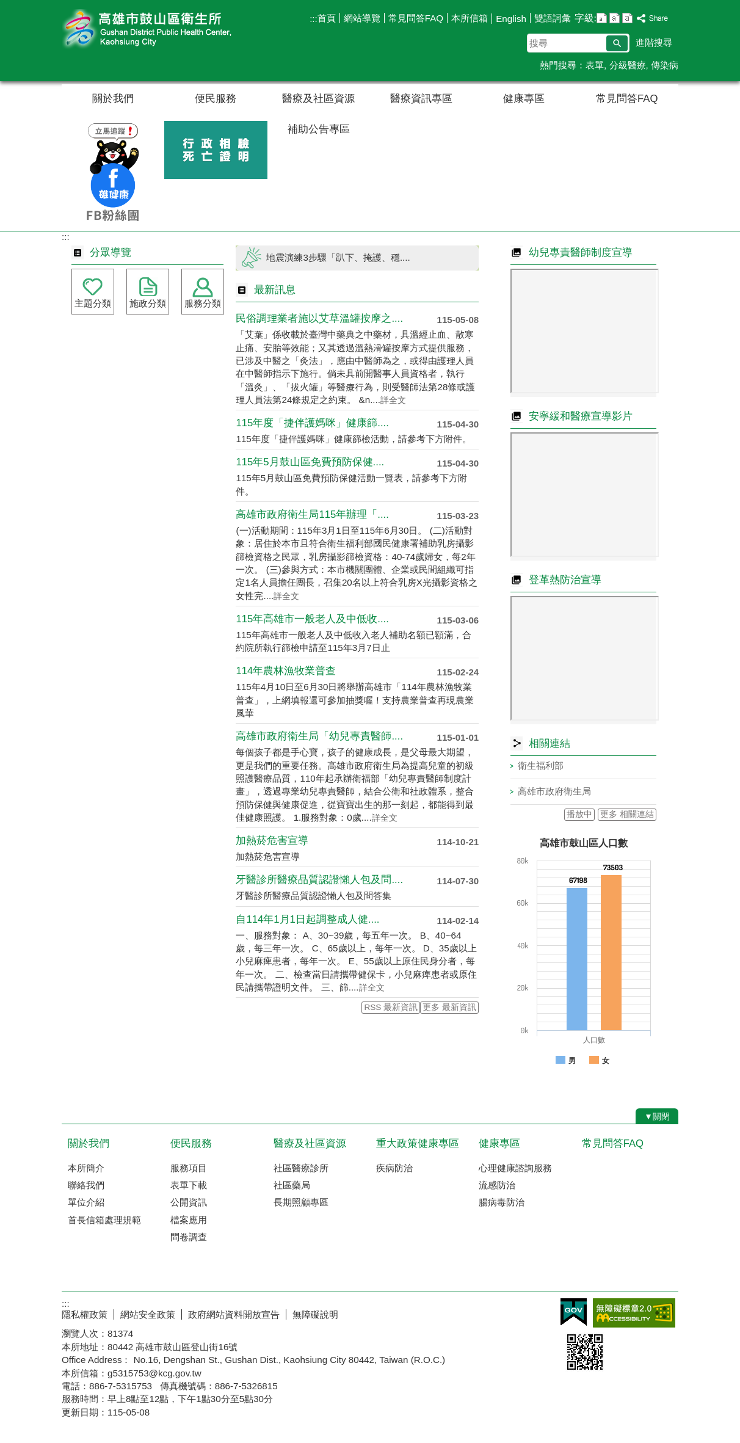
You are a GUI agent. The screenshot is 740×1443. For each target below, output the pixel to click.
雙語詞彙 (552, 18)
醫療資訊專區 (421, 98)
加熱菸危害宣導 (272, 840)
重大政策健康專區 (417, 1143)
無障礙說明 (315, 1314)
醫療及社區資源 (318, 98)
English (511, 18)
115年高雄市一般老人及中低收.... (312, 619)
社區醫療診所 (301, 1168)
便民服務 (215, 98)
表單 (595, 65)
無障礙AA (634, 1313)
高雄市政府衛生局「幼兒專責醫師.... (319, 736)
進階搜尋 (654, 42)
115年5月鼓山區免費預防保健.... (310, 462)
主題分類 (92, 303)
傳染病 (664, 65)
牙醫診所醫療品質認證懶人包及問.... (319, 879)
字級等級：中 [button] (614, 18)
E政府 (573, 1312)
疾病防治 (394, 1168)
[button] (617, 43)
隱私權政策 (84, 1314)
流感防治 (497, 1185)
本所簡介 (86, 1168)
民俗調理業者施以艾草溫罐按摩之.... (319, 318)
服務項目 (188, 1168)
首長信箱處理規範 (104, 1220)
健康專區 (524, 98)
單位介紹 (86, 1202)
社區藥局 (292, 1185)
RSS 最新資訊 (391, 1007)
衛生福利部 (541, 765)
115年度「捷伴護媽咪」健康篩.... (312, 423)
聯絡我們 (86, 1185)
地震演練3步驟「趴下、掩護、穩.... (338, 257)
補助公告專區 (319, 129)
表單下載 (188, 1185)
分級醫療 (627, 65)
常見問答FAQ (415, 18)
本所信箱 (469, 18)
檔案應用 (188, 1220)
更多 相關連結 (627, 814)
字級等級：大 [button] (627, 18)
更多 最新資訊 (449, 1007)
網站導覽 (362, 18)
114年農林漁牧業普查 (286, 671)
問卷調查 (188, 1237)
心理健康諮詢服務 (515, 1168)
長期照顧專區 (301, 1202)
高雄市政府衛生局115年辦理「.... (312, 514)
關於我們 (113, 98)
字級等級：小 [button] (602, 18)
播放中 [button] (579, 814)
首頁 (326, 18)
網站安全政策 (147, 1314)
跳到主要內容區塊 (6, 6)
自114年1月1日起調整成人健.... (307, 919)
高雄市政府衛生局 (554, 791)
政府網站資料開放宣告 (234, 1314)
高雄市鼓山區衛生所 (165, 29)
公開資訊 (188, 1202)
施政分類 (147, 303)
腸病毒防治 (501, 1202)
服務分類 (202, 303)
